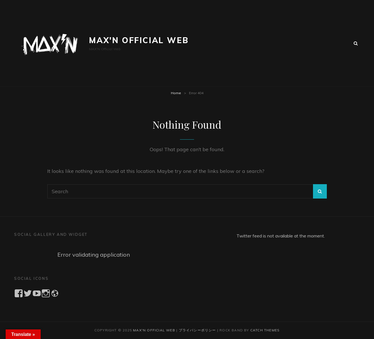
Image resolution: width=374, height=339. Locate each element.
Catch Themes (265, 330)
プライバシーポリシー (197, 330)
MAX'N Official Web (138, 40)
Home (176, 93)
